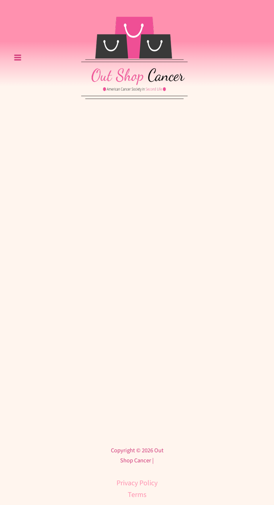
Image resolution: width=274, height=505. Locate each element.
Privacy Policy (137, 483)
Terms (137, 495)
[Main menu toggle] (17, 57)
